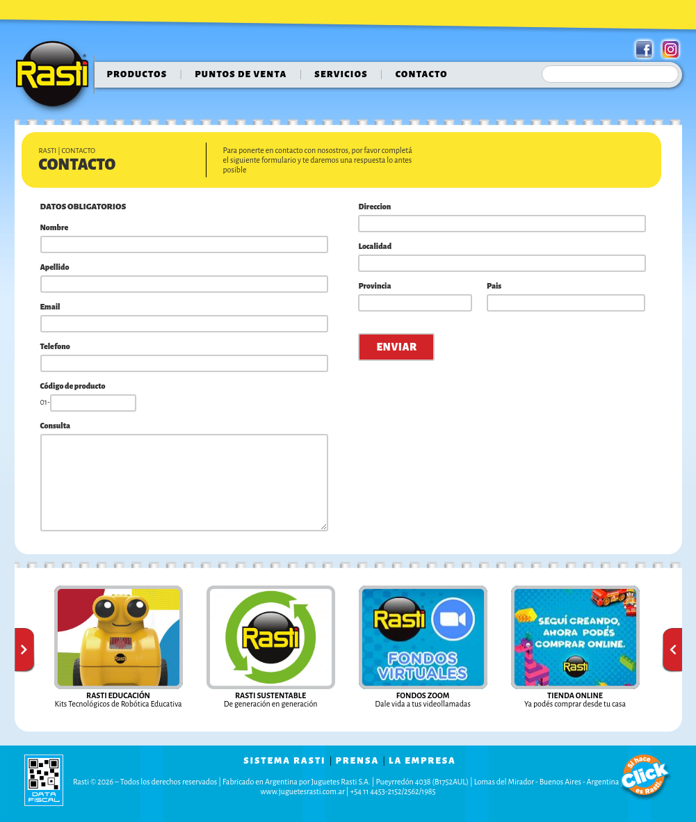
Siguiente (672, 650)
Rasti (57, 77)
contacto (422, 74)
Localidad (374, 246)
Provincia (374, 286)
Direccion (374, 206)
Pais (494, 286)
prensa (357, 761)
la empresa (422, 761)
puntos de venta (240, 74)
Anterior (25, 650)
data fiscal (43, 780)
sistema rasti (284, 761)
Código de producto (73, 386)
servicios (341, 74)
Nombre (54, 227)
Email (50, 307)
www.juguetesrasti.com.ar (303, 791)
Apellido (55, 267)
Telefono (55, 346)
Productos (137, 74)
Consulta (55, 425)
